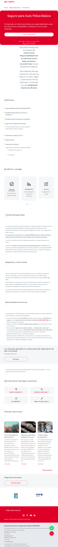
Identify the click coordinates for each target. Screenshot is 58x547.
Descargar (16, 359)
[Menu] (53, 2)
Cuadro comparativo (15, 392)
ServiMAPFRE (15, 401)
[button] (29, 204)
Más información (47, 470)
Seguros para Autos (14, 7)
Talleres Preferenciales (41, 401)
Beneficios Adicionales (41, 392)
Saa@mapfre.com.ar (9, 535)
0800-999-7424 (43, 320)
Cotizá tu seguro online (29, 34)
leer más (6, 464)
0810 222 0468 (30, 43)
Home (6, 7)
